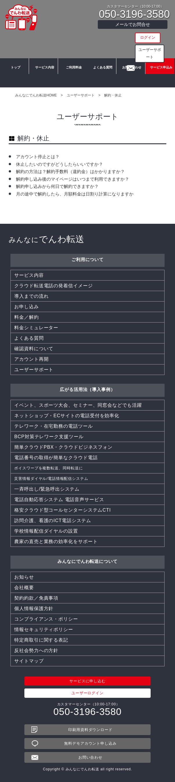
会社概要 (24, 587)
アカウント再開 (31, 359)
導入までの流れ (31, 296)
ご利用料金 (72, 79)
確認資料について (33, 348)
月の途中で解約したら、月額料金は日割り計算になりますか (74, 193)
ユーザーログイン (87, 693)
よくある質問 (101, 79)
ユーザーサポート (132, 48)
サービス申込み (160, 79)
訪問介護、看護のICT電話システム (52, 520)
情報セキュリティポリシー (43, 629)
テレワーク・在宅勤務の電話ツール (53, 426)
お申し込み (26, 306)
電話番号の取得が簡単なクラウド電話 (56, 457)
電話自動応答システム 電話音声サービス (59, 499)
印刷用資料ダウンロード (90, 729)
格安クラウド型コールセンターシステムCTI (62, 510)
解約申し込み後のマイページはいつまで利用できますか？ (72, 179)
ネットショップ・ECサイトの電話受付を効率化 (66, 415)
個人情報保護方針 (33, 608)
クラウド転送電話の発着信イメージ (53, 285)
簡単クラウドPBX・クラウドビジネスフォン (63, 447)
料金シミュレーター (36, 327)
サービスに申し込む (87, 681)
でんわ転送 (46, 239)
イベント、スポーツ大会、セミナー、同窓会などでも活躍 (78, 405)
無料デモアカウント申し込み (90, 743)
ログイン (132, 37)
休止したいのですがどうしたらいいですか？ (59, 164)
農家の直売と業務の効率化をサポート (56, 541)
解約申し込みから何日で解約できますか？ (57, 186)
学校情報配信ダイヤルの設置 (46, 531)
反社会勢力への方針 (36, 650)
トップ (14, 79)
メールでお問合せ (132, 24)
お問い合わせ (130, 79)
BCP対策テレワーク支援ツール (48, 436)
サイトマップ (29, 660)
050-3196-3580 (134, 14)
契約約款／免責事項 (36, 598)
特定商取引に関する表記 (41, 639)
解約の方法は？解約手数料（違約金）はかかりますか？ (70, 171)
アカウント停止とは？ (37, 156)
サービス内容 (43, 79)
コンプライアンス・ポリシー (46, 619)
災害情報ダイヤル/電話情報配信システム (59, 478)
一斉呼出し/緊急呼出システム (47, 489)
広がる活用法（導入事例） (87, 389)
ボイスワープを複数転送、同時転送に (56, 468)
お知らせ (24, 577)
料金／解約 (26, 317)
